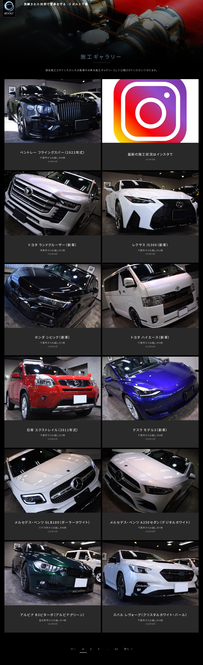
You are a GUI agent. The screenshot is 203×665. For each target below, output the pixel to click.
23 (116, 649)
